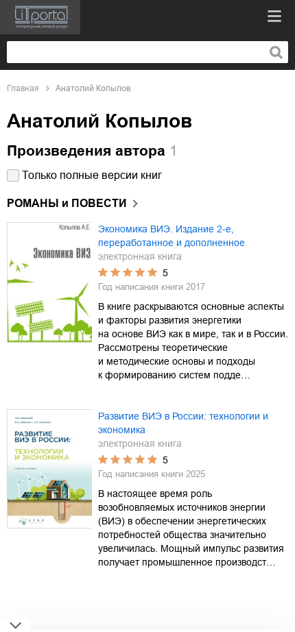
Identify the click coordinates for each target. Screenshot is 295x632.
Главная (23, 88)
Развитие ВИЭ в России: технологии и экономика (183, 423)
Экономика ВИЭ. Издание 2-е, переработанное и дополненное (171, 235)
